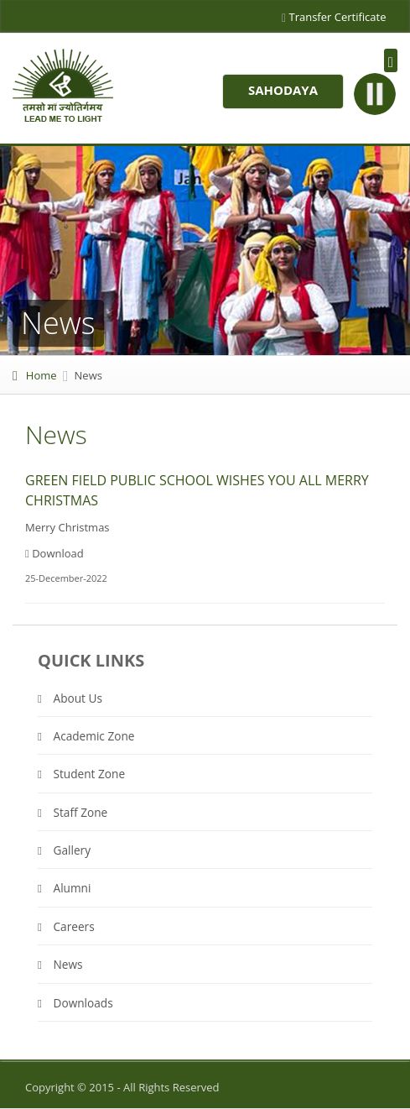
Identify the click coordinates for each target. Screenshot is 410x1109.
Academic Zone (86, 736)
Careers (66, 926)
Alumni (64, 888)
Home (35, 375)
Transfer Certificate (334, 18)
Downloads (75, 1003)
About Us (70, 698)
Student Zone (81, 774)
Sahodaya (283, 89)
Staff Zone (72, 812)
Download (54, 553)
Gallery (64, 850)
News (60, 964)
